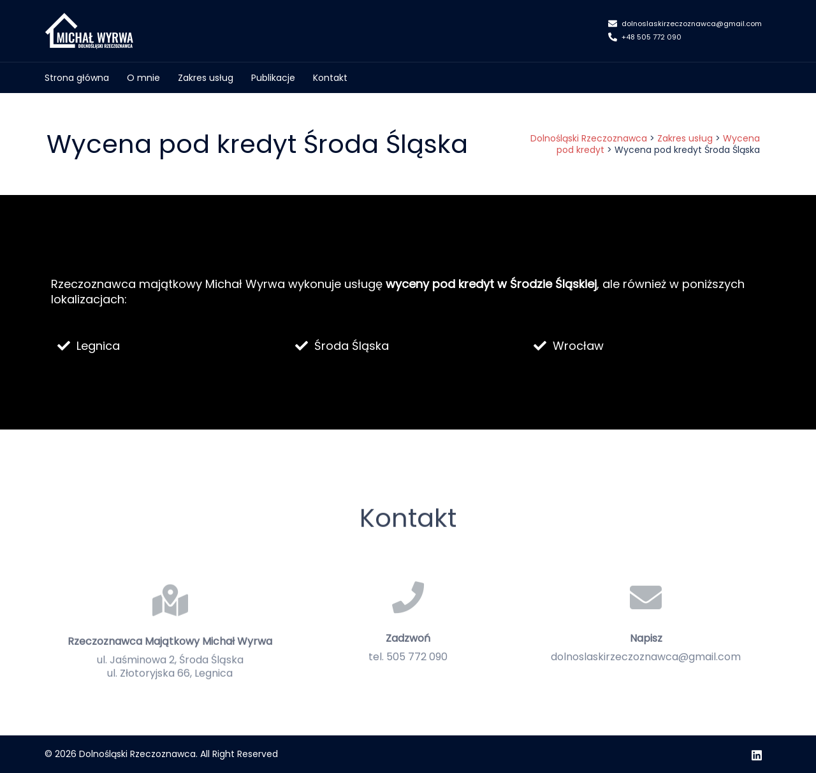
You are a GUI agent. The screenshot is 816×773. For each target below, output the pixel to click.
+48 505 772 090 (644, 38)
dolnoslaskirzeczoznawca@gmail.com (685, 24)
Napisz (646, 668)
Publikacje (273, 77)
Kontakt (330, 77)
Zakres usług (205, 77)
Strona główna (77, 77)
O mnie (143, 77)
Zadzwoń (408, 668)
